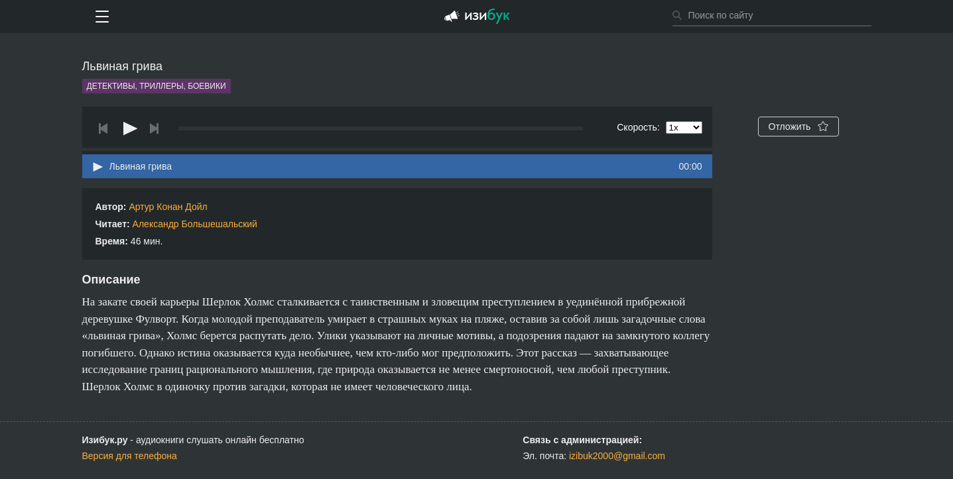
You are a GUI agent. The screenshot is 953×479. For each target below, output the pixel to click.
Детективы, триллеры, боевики (156, 86)
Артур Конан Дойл (168, 206)
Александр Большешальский (195, 224)
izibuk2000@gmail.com (617, 456)
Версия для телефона (129, 456)
